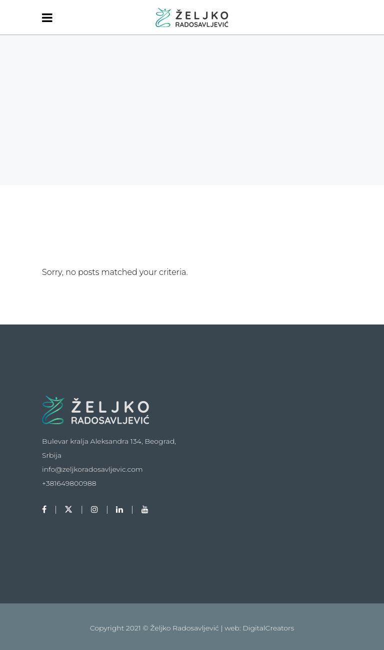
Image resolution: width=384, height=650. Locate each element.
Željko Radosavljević (185, 627)
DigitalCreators (268, 627)
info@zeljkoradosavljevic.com (92, 469)
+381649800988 (69, 483)
